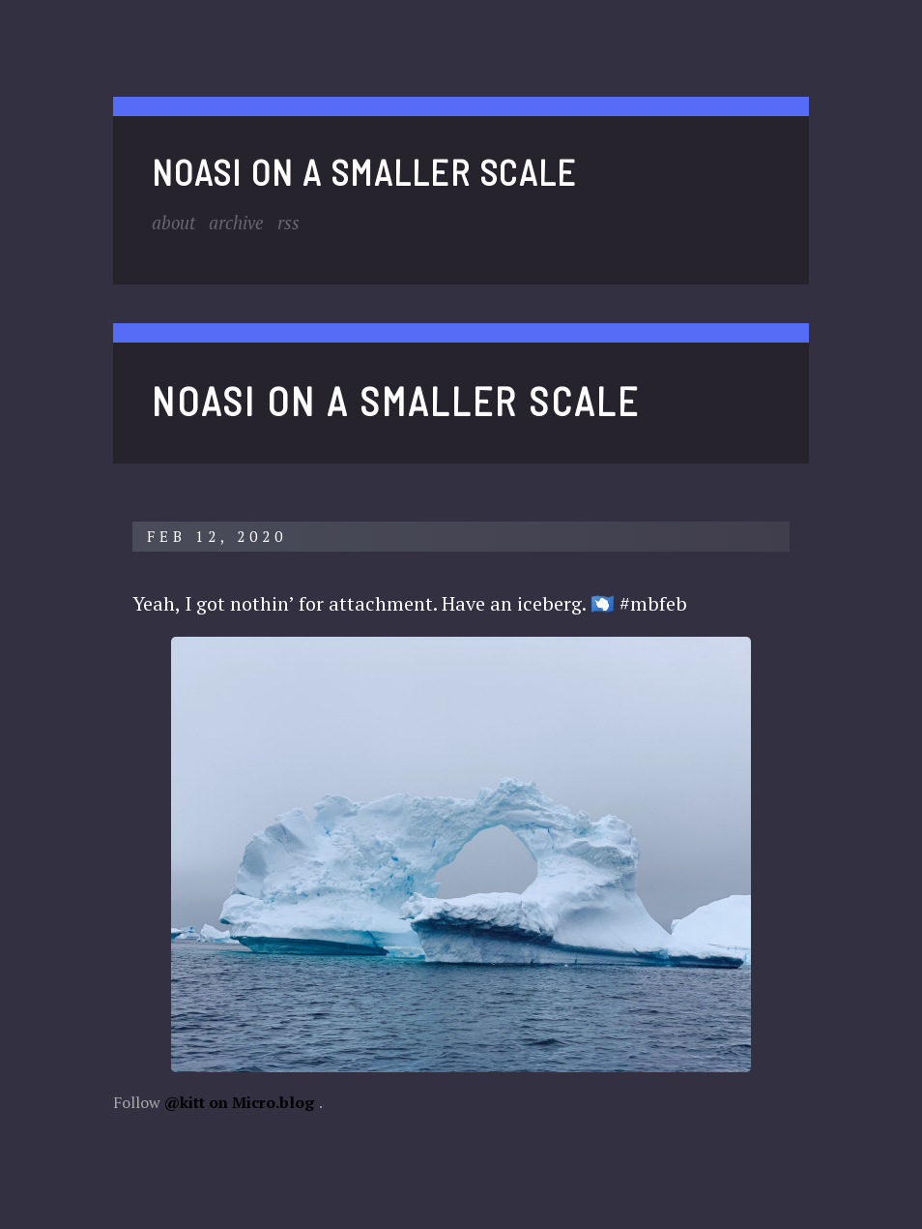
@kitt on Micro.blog (239, 1102)
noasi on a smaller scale (364, 172)
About (176, 222)
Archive (245, 222)
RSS (301, 222)
